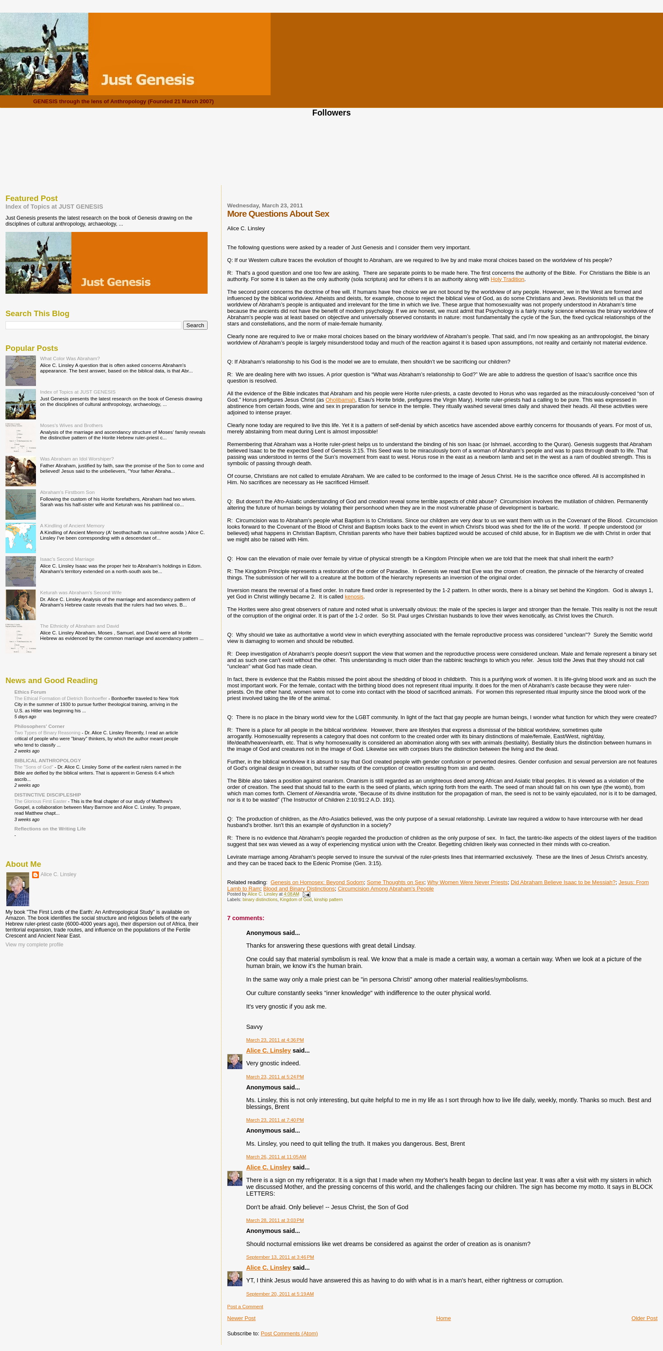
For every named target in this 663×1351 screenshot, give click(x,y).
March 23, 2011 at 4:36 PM (275, 1039)
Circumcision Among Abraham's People (386, 888)
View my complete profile (34, 945)
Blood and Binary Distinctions (299, 888)
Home (443, 1318)
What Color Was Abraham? (70, 358)
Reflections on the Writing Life (50, 828)
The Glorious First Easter (41, 801)
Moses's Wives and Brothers (71, 425)
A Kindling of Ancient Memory (72, 525)
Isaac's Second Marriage (67, 559)
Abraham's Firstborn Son (67, 492)
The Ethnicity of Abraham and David (79, 626)
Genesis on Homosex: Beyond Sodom (317, 882)
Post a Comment (245, 1306)
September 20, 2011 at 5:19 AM (280, 1293)
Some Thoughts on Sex (396, 882)
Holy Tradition (507, 279)
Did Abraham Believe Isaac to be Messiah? (563, 882)
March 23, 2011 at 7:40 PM (275, 1119)
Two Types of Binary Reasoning (48, 732)
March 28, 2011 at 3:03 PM (275, 1220)
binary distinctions (260, 899)
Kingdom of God (296, 899)
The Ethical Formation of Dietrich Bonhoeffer (61, 698)
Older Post (645, 1318)
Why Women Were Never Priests (467, 882)
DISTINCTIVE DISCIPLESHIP (47, 794)
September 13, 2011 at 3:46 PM (280, 1257)
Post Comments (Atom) (289, 1333)
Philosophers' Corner (39, 726)
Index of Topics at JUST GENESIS (54, 206)
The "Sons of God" (34, 766)
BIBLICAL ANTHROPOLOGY (47, 760)
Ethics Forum (30, 692)
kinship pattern (328, 899)
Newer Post (241, 1318)
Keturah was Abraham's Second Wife (81, 592)
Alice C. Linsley (268, 1050)
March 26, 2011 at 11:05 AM (276, 1156)
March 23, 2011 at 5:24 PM (275, 1076)
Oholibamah (340, 400)
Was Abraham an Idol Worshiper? (77, 458)
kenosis (354, 596)
